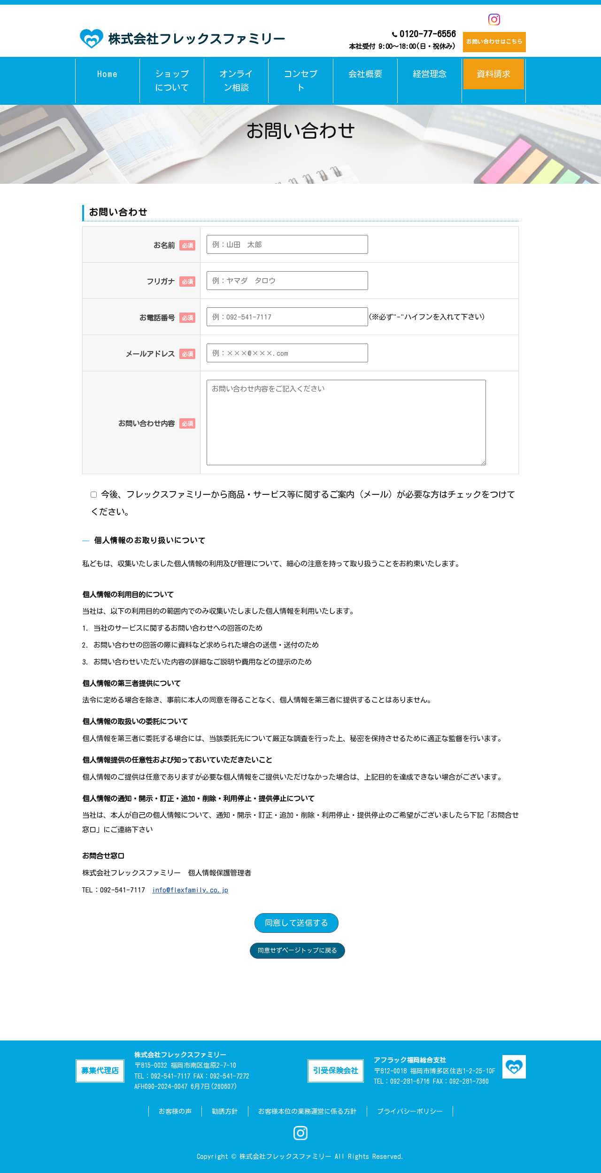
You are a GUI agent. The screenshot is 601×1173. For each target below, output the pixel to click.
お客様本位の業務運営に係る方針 (307, 1111)
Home (108, 67)
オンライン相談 (236, 67)
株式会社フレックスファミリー (182, 37)
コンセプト (300, 67)
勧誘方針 (225, 1111)
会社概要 (365, 67)
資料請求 (493, 67)
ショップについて (172, 67)
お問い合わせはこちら (487, 40)
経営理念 (430, 67)
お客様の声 (175, 1111)
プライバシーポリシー (410, 1111)
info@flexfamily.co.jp (190, 889)
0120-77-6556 (388, 39)
